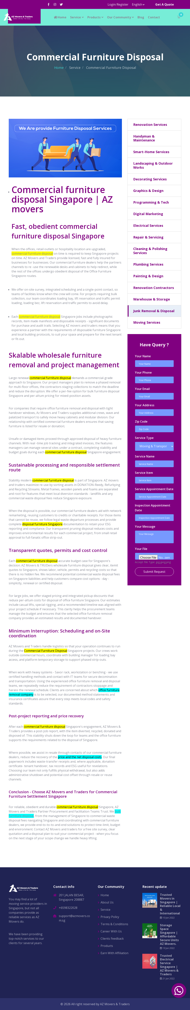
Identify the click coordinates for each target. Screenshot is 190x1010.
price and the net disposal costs (80, 757)
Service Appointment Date (154, 489)
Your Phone (143, 372)
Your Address (144, 405)
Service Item (144, 473)
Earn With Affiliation (114, 953)
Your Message (145, 526)
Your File (141, 549)
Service (75, 17)
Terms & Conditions (114, 924)
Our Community (119, 17)
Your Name (143, 356)
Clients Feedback (112, 939)
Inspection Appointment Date (152, 507)
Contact (154, 17)
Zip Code (141, 421)
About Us (107, 902)
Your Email (142, 389)
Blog (140, 17)
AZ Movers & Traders (115, 1004)
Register (122, 4)
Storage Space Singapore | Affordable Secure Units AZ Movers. (169, 934)
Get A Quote (164, 4)
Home (59, 17)
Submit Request (154, 572)
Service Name (145, 456)
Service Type (144, 438)
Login (112, 4)
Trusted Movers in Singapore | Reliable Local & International (170, 904)
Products (94, 17)
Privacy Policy (110, 917)
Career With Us (111, 931)
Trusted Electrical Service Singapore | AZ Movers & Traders (169, 965)
